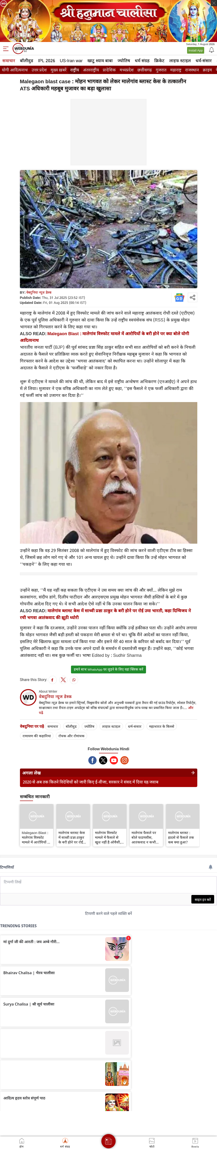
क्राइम (207, 70)
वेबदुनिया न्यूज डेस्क (39, 292)
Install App (196, 50)
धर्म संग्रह (142, 60)
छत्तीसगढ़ (144, 70)
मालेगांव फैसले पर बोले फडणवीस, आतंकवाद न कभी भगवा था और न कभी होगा (146, 837)
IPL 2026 (46, 60)
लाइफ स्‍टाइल (180, 60)
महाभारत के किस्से (161, 726)
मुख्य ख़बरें (58, 70)
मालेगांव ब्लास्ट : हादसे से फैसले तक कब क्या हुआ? (181, 837)
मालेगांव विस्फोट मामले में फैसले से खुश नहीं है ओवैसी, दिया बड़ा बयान (108, 837)
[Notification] (211, 49)
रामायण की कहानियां (37, 735)
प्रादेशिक (109, 70)
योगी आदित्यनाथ (15, 70)
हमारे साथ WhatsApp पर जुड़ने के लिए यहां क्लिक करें (108, 669)
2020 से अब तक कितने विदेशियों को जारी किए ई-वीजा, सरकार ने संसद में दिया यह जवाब (90, 782)
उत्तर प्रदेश (39, 70)
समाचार (8, 60)
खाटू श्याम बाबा (100, 60)
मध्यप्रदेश (127, 70)
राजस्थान (192, 70)
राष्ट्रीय (74, 70)
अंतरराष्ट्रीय (91, 70)
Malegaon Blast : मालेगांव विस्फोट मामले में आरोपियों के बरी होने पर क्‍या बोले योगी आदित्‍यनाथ (36, 837)
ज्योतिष (124, 60)
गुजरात (161, 70)
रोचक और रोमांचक (71, 735)
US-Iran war (71, 60)
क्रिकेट (159, 60)
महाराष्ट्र (175, 70)
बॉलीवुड (26, 60)
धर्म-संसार (204, 60)
